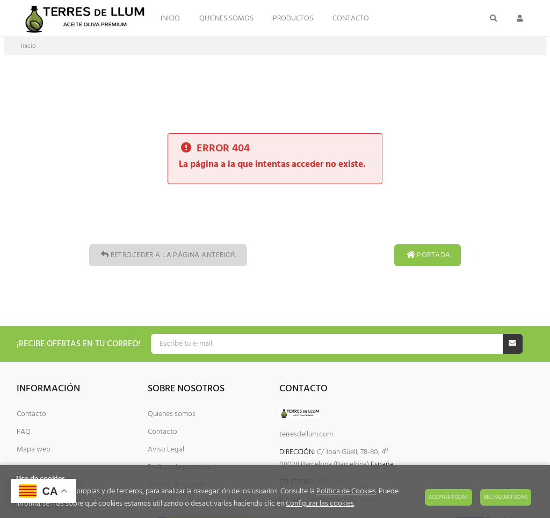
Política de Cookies (346, 491)
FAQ (24, 432)
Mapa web (33, 449)
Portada (427, 255)
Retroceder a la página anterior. (168, 255)
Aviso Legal (166, 449)
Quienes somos (172, 414)
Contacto (31, 414)
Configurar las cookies (320, 504)
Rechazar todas (505, 497)
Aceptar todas (448, 497)
